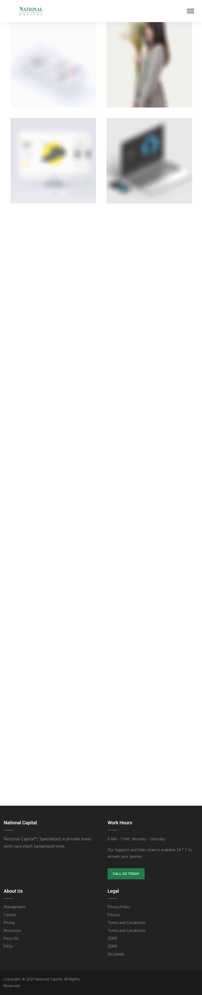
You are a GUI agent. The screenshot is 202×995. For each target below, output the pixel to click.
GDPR (112, 939)
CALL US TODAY (126, 874)
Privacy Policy (119, 907)
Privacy (113, 915)
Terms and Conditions (126, 923)
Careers (10, 915)
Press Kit (11, 939)
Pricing (9, 923)
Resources (12, 931)
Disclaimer (116, 954)
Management (15, 907)
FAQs (8, 946)
